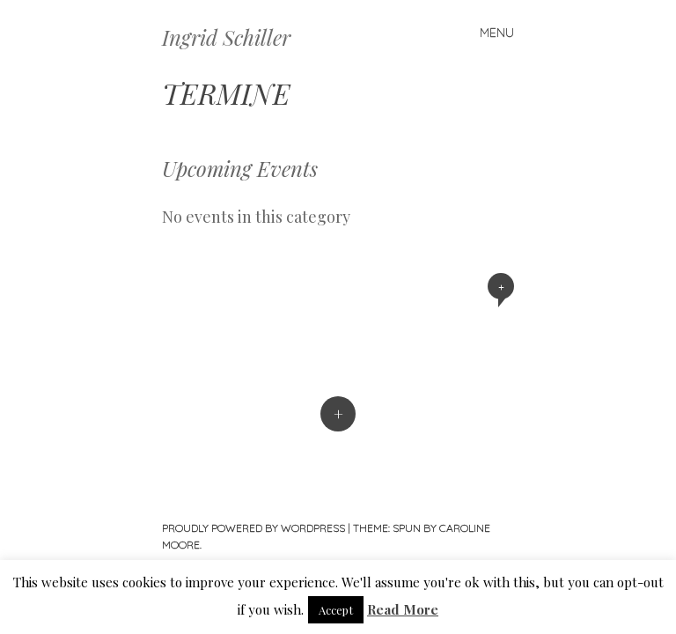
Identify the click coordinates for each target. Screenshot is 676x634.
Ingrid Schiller (226, 37)
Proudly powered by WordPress (253, 527)
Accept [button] (336, 609)
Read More (402, 609)
